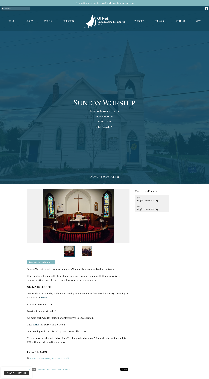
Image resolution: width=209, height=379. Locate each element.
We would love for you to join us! (105, 2)
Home (11, 21)
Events (48, 21)
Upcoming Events (146, 191)
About (29, 21)
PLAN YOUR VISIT (16, 373)
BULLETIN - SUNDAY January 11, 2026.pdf (48, 358)
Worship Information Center (53, 369)
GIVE (198, 21)
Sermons (159, 21)
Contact (180, 21)
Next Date (104, 126)
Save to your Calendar (41, 262)
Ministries (68, 21)
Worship (139, 21)
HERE (44, 297)
